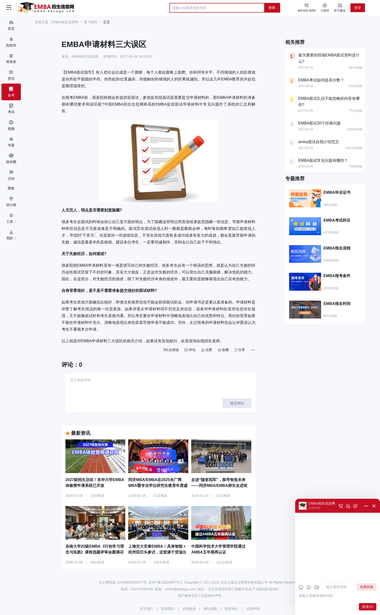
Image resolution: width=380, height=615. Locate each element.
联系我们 (168, 609)
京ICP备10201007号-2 (165, 582)
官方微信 (340, 7)
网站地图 (210, 609)
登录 (357, 8)
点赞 (206, 350)
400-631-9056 (307, 10)
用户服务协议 (188, 596)
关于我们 (146, 609)
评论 (190, 350)
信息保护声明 (211, 596)
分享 (240, 350)
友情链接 (189, 609)
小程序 (324, 7)
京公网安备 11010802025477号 (123, 582)
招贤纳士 (231, 609)
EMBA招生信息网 (65, 22)
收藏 (223, 350)
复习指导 (90, 22)
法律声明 (253, 609)
